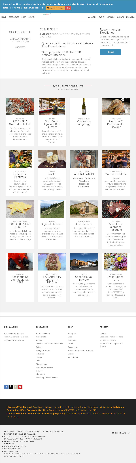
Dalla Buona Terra (116, 278)
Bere (70, 337)
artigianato (41, 337)
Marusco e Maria (116, 174)
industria (40, 354)
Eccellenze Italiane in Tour (111, 337)
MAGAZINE (92, 17)
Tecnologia (73, 357)
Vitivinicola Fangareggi (84, 123)
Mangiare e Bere (43, 351)
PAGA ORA (130, 17)
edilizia (39, 347)
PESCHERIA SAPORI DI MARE (20, 123)
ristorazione (41, 364)
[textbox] (84, 182)
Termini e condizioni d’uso (16, 337)
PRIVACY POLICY (22, 454)
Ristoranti (72, 340)
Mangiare (72, 334)
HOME (3, 17)
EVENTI (102, 17)
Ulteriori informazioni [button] (55, 8)
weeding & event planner (47, 378)
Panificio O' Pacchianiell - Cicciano (116, 124)
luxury (39, 357)
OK (68, 8)
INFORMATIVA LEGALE (14, 456)
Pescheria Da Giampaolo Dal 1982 (20, 280)
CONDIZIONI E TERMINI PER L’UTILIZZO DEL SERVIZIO (56, 454)
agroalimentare (43, 334)
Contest (103, 334)
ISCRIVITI (120, 17)
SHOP (24, 17)
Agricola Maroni (52, 224)
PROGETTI (104, 327)
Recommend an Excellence (111, 31)
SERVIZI (32, 17)
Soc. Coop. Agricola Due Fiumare (52, 124)
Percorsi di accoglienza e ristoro (111, 345)
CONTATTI (8, 454)
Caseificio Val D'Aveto (84, 278)
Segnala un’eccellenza (14, 340)
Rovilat (52, 174)
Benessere (72, 347)
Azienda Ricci (84, 224)
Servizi (71, 354)
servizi (39, 371)
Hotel (70, 344)
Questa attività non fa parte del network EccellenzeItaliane (67, 45)
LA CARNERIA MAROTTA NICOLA (52, 280)
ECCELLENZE (14, 17)
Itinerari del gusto (108, 340)
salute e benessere (44, 367)
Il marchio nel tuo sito (14, 334)
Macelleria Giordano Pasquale (116, 227)
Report (110, 52)
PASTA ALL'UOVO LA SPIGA (20, 225)
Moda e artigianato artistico (80, 351)
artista (39, 340)
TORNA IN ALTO (121, 433)
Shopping (40, 374)
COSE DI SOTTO (20, 32)
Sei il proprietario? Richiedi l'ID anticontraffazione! (61, 53)
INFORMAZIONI (11, 327)
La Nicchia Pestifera (20, 175)
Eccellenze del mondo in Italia (49, 344)
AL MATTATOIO (84, 174)
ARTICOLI (110, 17)
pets (38, 361)
